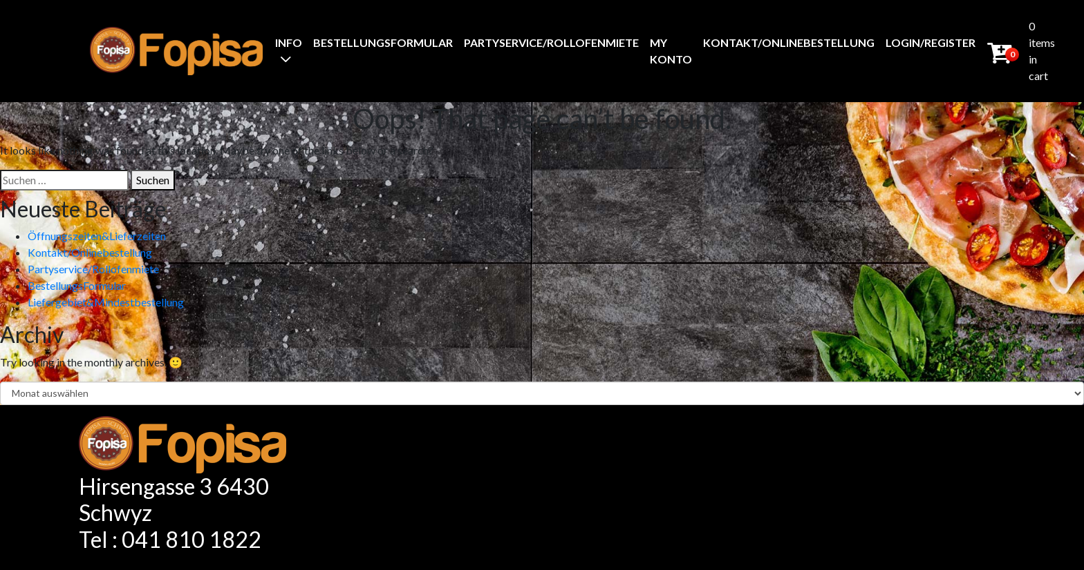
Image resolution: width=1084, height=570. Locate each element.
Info (288, 42)
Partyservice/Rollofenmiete (551, 42)
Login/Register (930, 42)
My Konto (671, 51)
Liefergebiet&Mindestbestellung (106, 301)
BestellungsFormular (383, 42)
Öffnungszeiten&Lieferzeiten (97, 235)
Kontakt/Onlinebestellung (789, 42)
